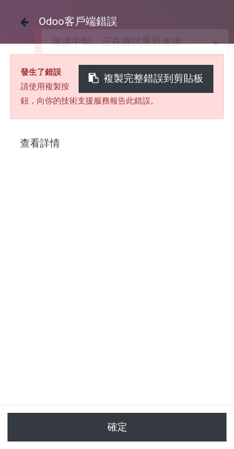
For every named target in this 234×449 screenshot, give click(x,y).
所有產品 (29, 288)
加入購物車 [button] (117, 434)
